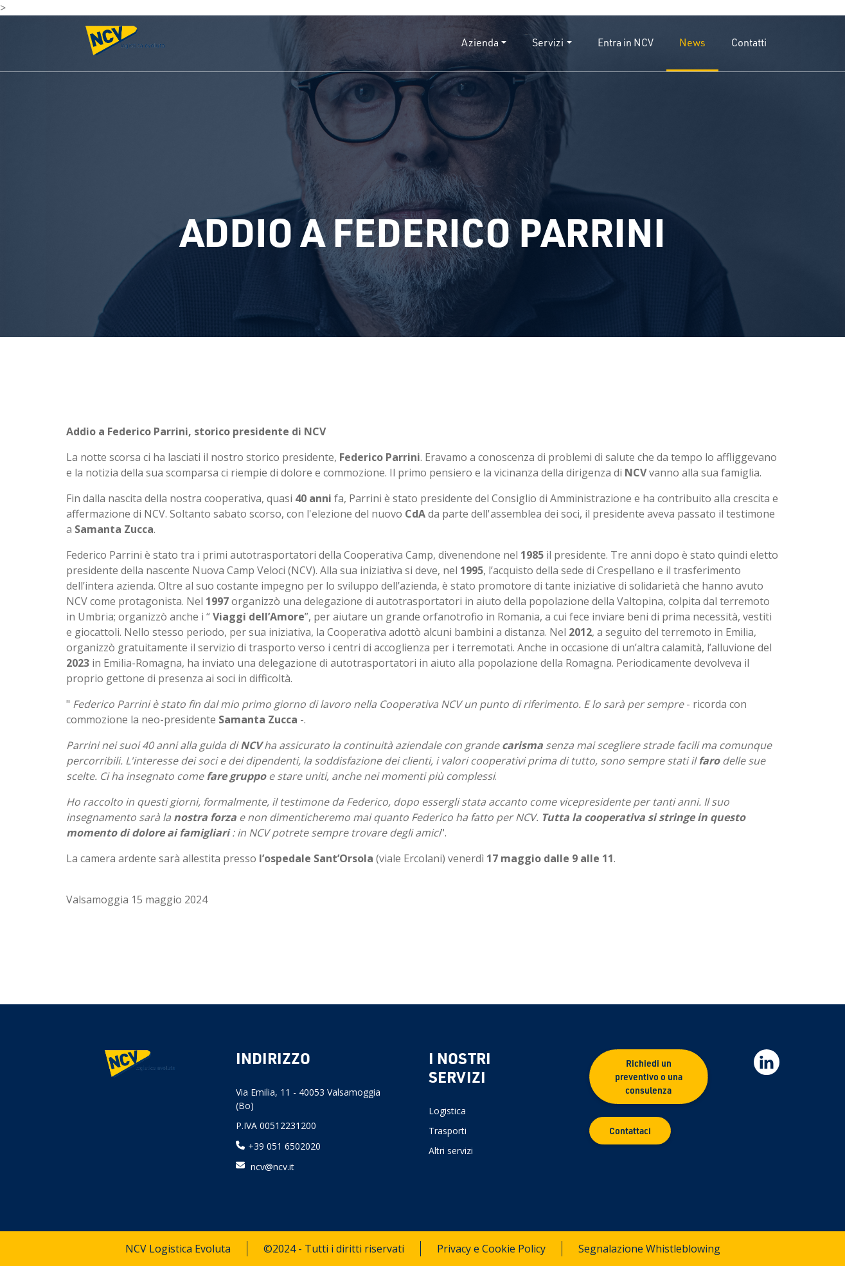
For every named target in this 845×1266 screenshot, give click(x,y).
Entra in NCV (626, 42)
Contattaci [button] (630, 1130)
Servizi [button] (548, 42)
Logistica (447, 1111)
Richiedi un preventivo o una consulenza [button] (648, 1077)
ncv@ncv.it (272, 1166)
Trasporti (448, 1131)
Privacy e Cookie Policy (491, 1249)
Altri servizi (451, 1150)
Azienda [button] (480, 42)
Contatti (749, 42)
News (692, 42)
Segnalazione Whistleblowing (649, 1249)
